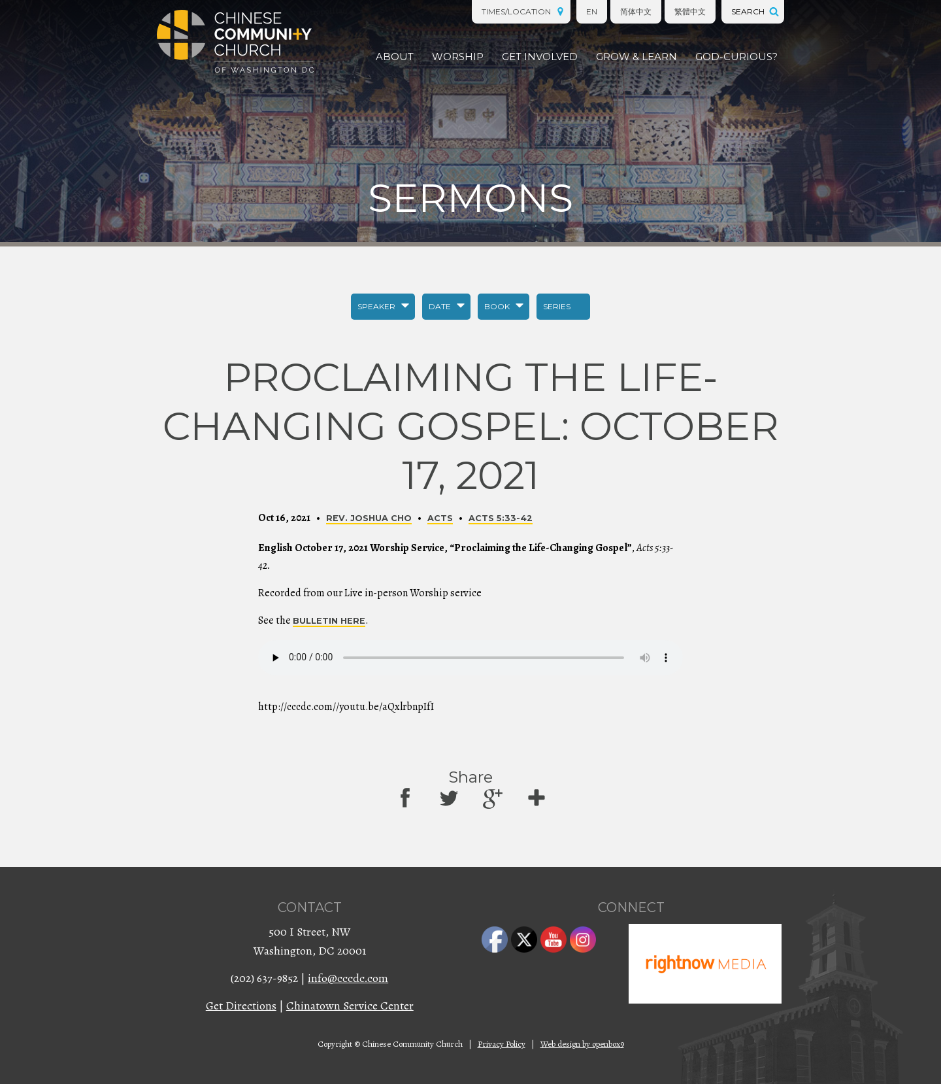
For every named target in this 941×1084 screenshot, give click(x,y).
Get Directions (241, 1005)
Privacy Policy (501, 1043)
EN (591, 11)
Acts (440, 518)
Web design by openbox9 (582, 1043)
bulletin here (329, 621)
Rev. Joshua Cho (369, 518)
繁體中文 (690, 11)
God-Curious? (736, 56)
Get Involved (540, 56)
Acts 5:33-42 (501, 518)
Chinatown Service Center (350, 1005)
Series (556, 306)
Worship (458, 56)
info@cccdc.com (348, 978)
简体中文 (636, 11)
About (395, 56)
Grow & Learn (636, 56)
